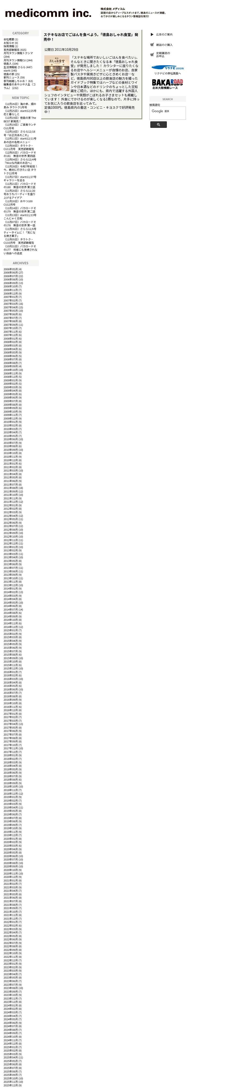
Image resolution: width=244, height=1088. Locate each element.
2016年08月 (11, 696)
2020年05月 (11, 852)
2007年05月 (11, 310)
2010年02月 (11, 425)
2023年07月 (11, 984)
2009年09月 (11, 408)
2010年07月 (11, 443)
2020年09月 (11, 866)
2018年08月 (11, 779)
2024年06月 (11, 1023)
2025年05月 (11, 1061)
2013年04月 (11, 557)
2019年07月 (11, 818)
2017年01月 (11, 713)
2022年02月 (11, 925)
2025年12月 (11, 1085)
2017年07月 (11, 734)
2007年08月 (11, 321)
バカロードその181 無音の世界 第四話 (20, 154)
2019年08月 (11, 821)
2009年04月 (11, 390)
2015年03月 (11, 637)
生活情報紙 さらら (14, 67)
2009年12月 (11, 418)
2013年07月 (11, 568)
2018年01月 (11, 755)
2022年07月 (11, 943)
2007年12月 (11, 335)
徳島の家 (9, 74)
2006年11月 (11, 290)
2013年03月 (11, 554)
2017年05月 (11, 727)
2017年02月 (11, 717)
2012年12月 (11, 543)
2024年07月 (11, 1026)
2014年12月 (11, 627)
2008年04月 (11, 349)
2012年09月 (11, 533)
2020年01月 (11, 838)
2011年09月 (11, 491)
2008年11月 (11, 373)
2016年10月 (11, 703)
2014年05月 (11, 602)
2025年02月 (11, 1050)
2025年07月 (11, 1068)
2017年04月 (11, 724)
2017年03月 (11, 720)
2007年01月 (11, 297)
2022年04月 (11, 932)
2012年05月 (11, 519)
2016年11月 (11, 707)
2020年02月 (11, 842)
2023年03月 (11, 970)
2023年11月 (11, 998)
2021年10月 (11, 911)
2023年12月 (11, 1002)
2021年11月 (11, 915)
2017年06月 (11, 731)
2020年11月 (11, 873)
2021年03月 (11, 887)
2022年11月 (11, 956)
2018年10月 (11, 786)
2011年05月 (11, 477)
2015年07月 (11, 651)
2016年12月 (11, 710)
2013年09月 (11, 574)
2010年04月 (11, 432)
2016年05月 (11, 686)
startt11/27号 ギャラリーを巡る (21, 178)
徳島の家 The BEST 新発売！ (20, 119)
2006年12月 (11, 293)
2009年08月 (11, 404)
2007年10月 (11, 328)
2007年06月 (11, 314)
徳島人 (8, 63)
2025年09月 (11, 1075)
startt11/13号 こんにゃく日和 (21, 216)
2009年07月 (11, 401)
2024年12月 (11, 1043)
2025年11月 (11, 1081)
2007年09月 (11, 324)
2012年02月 (11, 508)
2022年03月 (11, 929)
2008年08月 (11, 363)
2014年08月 (11, 613)
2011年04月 (11, 474)
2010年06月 (11, 439)
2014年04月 (11, 599)
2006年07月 (11, 276)
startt (7, 70)
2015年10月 (11, 661)
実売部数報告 (12, 50)
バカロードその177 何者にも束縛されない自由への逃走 (20, 249)
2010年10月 (11, 453)
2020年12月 (11, 877)
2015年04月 (11, 640)
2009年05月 (11, 394)
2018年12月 (11, 793)
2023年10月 (11, 995)
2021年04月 (11, 890)
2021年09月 (11, 908)
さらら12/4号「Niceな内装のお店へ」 (20, 161)
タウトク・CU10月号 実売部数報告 (19, 241)
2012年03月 (11, 512)
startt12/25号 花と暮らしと (21, 112)
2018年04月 (11, 765)
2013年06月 (11, 564)
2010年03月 (11, 429)
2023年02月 (11, 967)
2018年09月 (11, 783)
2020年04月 (11, 849)
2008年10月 (11, 370)
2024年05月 (11, 1019)
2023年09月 (11, 991)
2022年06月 (11, 939)
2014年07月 (11, 609)
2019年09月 (11, 825)
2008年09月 (11, 366)
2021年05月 (11, 894)
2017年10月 (11, 745)
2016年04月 (11, 682)
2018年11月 (11, 790)
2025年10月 (11, 1078)
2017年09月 (11, 741)
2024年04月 (11, 1016)
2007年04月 (11, 307)
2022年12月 (11, 960)
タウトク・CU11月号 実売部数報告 (19, 147)
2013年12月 (11, 585)
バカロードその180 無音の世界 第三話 (20, 185)
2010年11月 (11, 456)
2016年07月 (11, 692)
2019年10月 (11, 828)
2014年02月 (11, 592)
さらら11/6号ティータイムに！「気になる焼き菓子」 (20, 232)
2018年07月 (11, 776)
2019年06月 (11, 814)
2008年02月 (11, 342)
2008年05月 (11, 352)
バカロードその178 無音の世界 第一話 (20, 223)
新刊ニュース (12, 77)
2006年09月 (11, 283)
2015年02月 (11, 634)
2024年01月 (11, 1005)
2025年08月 (11, 1071)
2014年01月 (11, 588)
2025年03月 (11, 1054)
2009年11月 (11, 415)
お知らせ (9, 43)
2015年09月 (11, 658)
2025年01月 (11, 1047)
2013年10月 (11, 578)
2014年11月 (11, 623)
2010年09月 (11, 449)
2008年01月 (11, 338)
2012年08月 (11, 529)
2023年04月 (11, 974)
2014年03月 (11, 595)
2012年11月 (11, 540)
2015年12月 (11, 668)
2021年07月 (11, 901)
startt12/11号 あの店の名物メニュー (21, 140)
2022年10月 (11, 953)
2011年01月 (11, 463)
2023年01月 (11, 963)
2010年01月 (11, 422)
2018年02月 (11, 759)
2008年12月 (11, 376)
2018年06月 (11, 772)
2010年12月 (11, 460)
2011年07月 (11, 484)
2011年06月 (11, 481)
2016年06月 (11, 689)
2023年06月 (11, 981)
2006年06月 (11, 272)
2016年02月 (11, 675)
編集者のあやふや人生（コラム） (20, 86)
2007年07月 (11, 318)
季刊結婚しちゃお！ (16, 81)
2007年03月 (11, 304)
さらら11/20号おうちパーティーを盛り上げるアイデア (20, 194)
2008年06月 (11, 356)
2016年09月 (11, 699)
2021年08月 (11, 905)
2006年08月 (11, 279)
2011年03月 (11, 470)
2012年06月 (11, 522)
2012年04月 (11, 516)
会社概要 (9, 39)
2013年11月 (11, 581)
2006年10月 (11, 286)
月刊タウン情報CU (15, 60)
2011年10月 (11, 495)
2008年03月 (11, 345)
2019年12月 (11, 835)
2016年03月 (11, 679)
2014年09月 (11, 616)
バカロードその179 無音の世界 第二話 (20, 209)
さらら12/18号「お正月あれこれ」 (19, 133)
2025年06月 (11, 1064)
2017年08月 (11, 738)
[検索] (166, 111)
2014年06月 (11, 606)
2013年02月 (11, 550)
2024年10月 (11, 1036)
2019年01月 (11, 797)
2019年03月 (11, 804)
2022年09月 (11, 950)
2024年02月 (11, 1008)
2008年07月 (11, 359)
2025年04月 (11, 1057)
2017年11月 (11, 748)
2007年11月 (11, 331)
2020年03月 (11, 845)
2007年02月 (11, 300)
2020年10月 (11, 870)
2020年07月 (11, 859)
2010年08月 (11, 446)
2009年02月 (11, 383)
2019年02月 (11, 800)
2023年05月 (11, 977)
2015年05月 (11, 644)
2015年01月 (11, 630)
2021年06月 (11, 897)
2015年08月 (11, 654)
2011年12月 (11, 501)
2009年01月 (11, 380)
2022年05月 (11, 936)
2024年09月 (11, 1033)
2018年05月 (11, 769)
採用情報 (9, 46)
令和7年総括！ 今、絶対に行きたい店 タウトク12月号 (21, 169)
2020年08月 (11, 863)
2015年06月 (11, 647)
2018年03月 (11, 762)
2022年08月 (11, 946)
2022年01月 (11, 922)
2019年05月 (11, 811)
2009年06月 (11, 397)
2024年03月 (11, 1012)
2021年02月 (11, 884)
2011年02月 (11, 467)
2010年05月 (11, 436)
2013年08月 (11, 571)
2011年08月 (11, 488)
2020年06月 (11, 856)
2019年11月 (11, 832)
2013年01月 (11, 547)
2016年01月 (11, 672)
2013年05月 (11, 561)
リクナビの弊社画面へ (167, 73)
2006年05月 (11, 269)
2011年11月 (11, 498)
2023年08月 (11, 988)
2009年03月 (11, 387)
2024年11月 (11, 1040)
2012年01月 (11, 505)
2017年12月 (11, 752)
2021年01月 (11, 880)
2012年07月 (11, 526)
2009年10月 (11, 411)
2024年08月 (11, 1029)
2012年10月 (11, 536)
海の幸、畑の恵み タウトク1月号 (20, 105)
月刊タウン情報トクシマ (18, 53)
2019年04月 (11, 807)
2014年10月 (11, 620)
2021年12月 (11, 918)
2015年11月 (11, 665)
